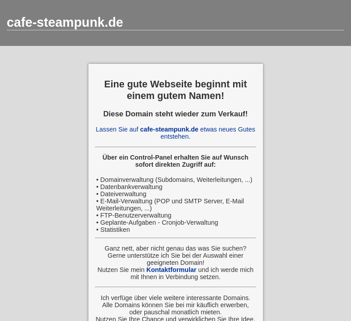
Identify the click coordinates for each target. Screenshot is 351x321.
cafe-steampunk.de (65, 22)
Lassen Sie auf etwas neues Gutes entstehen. (175, 133)
